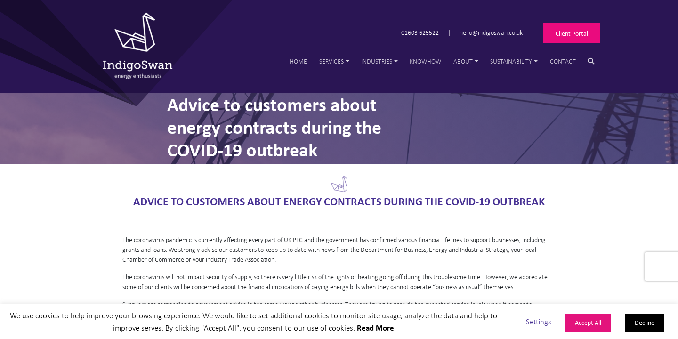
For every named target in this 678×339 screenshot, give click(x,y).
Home (298, 60)
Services (331, 60)
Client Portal (572, 33)
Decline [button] (644, 322)
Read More (375, 327)
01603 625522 (420, 32)
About (463, 60)
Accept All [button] (588, 322)
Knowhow (425, 60)
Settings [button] (538, 321)
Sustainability (511, 60)
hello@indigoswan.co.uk (491, 32)
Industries (376, 60)
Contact (563, 60)
